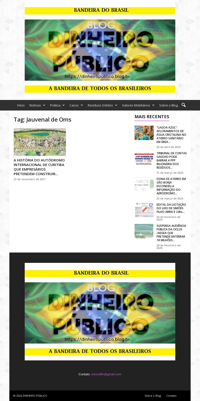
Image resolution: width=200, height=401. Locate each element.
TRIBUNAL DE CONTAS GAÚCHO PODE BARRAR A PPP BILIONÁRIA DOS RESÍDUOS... (172, 160)
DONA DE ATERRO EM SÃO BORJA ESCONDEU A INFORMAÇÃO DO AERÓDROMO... (171, 186)
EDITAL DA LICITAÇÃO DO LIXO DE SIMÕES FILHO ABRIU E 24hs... (171, 208)
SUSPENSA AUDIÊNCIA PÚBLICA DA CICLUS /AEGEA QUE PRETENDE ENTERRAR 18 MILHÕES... (171, 233)
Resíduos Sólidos (102, 105)
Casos (76, 105)
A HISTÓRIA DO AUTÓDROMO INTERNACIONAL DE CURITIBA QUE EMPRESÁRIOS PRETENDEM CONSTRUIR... (39, 167)
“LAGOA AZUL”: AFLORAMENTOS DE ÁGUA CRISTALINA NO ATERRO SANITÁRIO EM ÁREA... (171, 134)
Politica (57, 105)
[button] (183, 105)
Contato (171, 395)
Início (21, 105)
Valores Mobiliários (138, 105)
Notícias (37, 105)
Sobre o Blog (168, 105)
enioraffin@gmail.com (106, 374)
